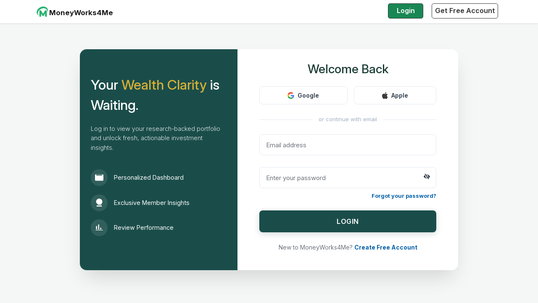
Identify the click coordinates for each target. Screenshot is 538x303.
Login (406, 10)
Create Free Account (385, 247)
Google (303, 95)
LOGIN (348, 221)
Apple (395, 95)
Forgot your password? (404, 195)
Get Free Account (465, 10)
